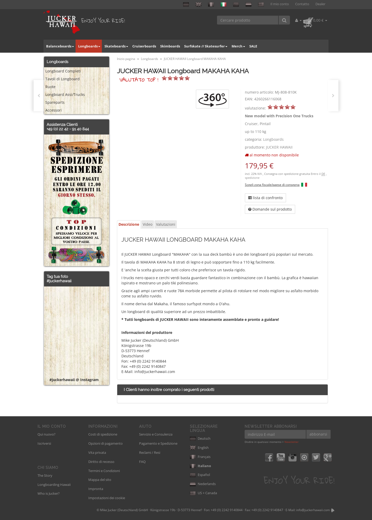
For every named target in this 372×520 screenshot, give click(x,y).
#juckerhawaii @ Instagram (74, 379)
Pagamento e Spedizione (158, 443)
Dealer (320, 4)
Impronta (95, 488)
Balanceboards (60, 46)
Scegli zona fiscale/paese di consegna (272, 184)
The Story (45, 475)
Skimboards (170, 46)
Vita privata (97, 452)
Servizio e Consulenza (155, 434)
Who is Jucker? (49, 493)
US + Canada (203, 493)
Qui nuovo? (46, 434)
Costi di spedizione (102, 434)
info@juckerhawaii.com (313, 510)
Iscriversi (44, 443)
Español (200, 474)
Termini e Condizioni (104, 470)
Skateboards (116, 46)
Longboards (89, 46)
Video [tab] (147, 224)
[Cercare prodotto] (248, 20)
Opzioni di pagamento (105, 443)
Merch (238, 46)
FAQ (142, 461)
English (199, 447)
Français (200, 456)
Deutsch (200, 438)
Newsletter (291, 442)
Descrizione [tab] (129, 224)
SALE (253, 46)
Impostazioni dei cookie (106, 497)
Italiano (200, 465)
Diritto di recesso (101, 461)
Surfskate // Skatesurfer (205, 46)
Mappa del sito (99, 479)
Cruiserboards (144, 46)
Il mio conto (279, 4)
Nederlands (203, 483)
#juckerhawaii (59, 281)
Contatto (302, 4)
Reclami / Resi (149, 452)
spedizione (252, 178)
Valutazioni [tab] (165, 224)
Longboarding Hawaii (54, 484)
